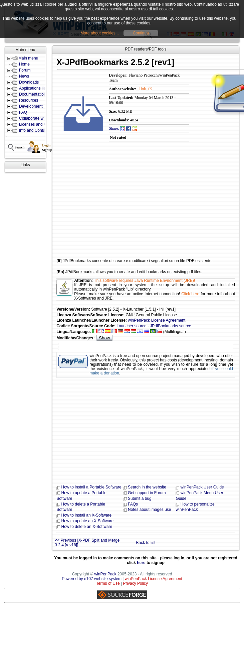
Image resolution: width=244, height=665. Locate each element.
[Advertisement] (123, 204)
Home (24, 64)
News (24, 76)
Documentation (32, 94)
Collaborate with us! (36, 118)
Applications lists (34, 88)
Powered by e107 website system (91, 578)
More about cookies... (99, 33)
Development (31, 106)
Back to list (146, 542)
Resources (28, 100)
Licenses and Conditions (41, 124)
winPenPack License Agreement (156, 320)
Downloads (29, 82)
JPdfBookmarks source (170, 326)
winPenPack (105, 574)
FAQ (23, 112)
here (141, 562)
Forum (25, 70)
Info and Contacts (34, 130)
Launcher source (131, 326)
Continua (141, 33)
